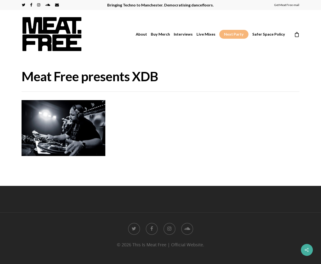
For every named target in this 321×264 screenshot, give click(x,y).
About (141, 34)
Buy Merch (160, 34)
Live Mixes (206, 34)
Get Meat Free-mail (286, 5)
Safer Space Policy (268, 34)
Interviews (183, 34)
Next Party (234, 34)
